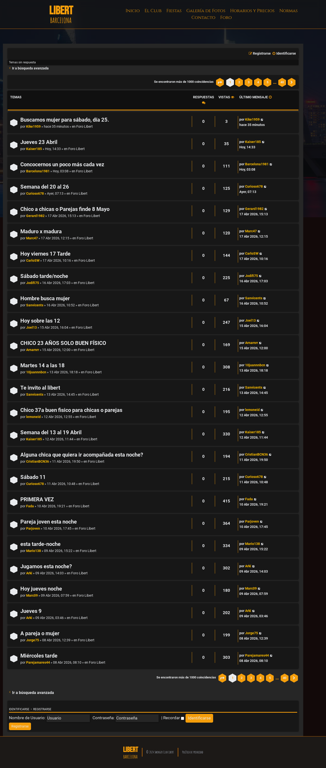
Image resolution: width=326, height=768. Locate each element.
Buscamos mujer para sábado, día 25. (64, 120)
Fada (30, 506)
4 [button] (258, 82)
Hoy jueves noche (41, 589)
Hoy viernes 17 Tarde (45, 254)
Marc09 (32, 595)
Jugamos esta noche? (46, 566)
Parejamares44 (38, 662)
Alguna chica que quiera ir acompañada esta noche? (81, 455)
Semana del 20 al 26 (44, 187)
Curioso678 (35, 194)
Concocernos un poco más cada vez (62, 164)
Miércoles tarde (38, 656)
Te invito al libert (40, 388)
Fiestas (174, 11)
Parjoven (33, 528)
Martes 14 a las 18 (42, 365)
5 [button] (267, 82)
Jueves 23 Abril (38, 142)
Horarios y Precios (252, 11)
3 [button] (248, 82)
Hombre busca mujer (45, 298)
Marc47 (32, 238)
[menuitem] (284, 54)
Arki (29, 573)
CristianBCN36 (37, 461)
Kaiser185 (34, 149)
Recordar (173, 717)
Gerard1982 (35, 216)
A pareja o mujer (39, 633)
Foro (226, 18)
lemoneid (33, 417)
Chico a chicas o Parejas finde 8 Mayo (64, 209)
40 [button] (282, 82)
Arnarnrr (32, 350)
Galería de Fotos (205, 11)
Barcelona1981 (38, 171)
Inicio (133, 11)
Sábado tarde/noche (44, 276)
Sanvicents (34, 305)
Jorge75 (32, 640)
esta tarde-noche (40, 544)
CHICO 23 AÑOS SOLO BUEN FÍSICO (63, 343)
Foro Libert (84, 127)
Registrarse (42, 709)
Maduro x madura (41, 231)
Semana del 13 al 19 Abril (51, 432)
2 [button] (239, 82)
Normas (288, 11)
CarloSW (32, 261)
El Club (153, 11)
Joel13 (31, 328)
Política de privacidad (192, 752)
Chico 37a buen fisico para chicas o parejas (71, 410)
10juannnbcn (36, 372)
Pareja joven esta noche (48, 522)
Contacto (203, 18)
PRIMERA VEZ (37, 499)
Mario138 (33, 551)
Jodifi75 (32, 283)
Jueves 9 (31, 611)
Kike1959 (33, 127)
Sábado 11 (33, 477)
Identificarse (19, 709)
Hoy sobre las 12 (40, 321)
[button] (220, 82)
